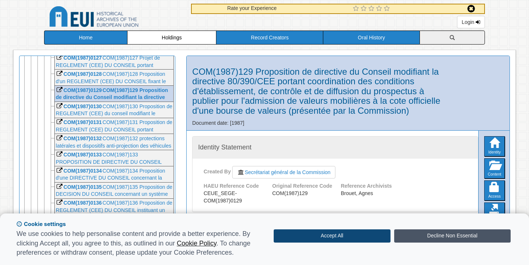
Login (471, 22)
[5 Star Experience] (388, 8)
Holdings (171, 37)
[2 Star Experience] (364, 8)
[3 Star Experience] (372, 8)
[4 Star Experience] (380, 8)
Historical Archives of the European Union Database (115, 18)
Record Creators (270, 37)
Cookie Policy (196, 243)
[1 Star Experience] (357, 8)
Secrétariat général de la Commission (283, 172)
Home (86, 37)
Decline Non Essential (452, 236)
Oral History (371, 37)
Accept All (332, 236)
